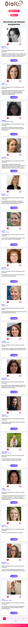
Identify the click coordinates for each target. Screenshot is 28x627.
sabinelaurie (4, 451)
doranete (4, 525)
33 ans (6, 526)
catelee (3, 488)
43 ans (8, 342)
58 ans (6, 305)
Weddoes (4, 46)
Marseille (4, 342)
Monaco (3, 232)
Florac (3, 158)
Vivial (3, 599)
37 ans (7, 232)
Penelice (4, 341)
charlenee (4, 415)
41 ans (6, 84)
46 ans (10, 600)
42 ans (8, 379)
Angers (3, 195)
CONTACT (24, 625)
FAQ (10, 625)
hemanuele (4, 378)
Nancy (3, 48)
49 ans (7, 195)
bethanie (4, 194)
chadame (4, 120)
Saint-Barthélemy (6, 121)
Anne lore (4, 157)
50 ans (6, 48)
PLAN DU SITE (18, 625)
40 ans (11, 121)
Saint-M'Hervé (5, 600)
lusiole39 (4, 267)
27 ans (6, 158)
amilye (3, 304)
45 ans (7, 563)
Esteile (3, 83)
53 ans (9, 453)
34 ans (6, 416)
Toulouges (4, 490)
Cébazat (3, 563)
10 (15, 621)
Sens (3, 84)
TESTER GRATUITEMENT (14, 10)
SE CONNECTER (14, 15)
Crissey (3, 269)
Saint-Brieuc (4, 453)
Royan (3, 305)
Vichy (3, 416)
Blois (3, 526)
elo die (3, 230)
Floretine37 (4, 562)
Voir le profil (14, 60)
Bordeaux (4, 379)
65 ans (7, 269)
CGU (13, 625)
